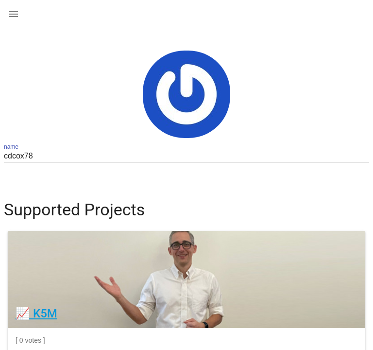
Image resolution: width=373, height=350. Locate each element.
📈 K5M (36, 313)
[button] (13, 13)
